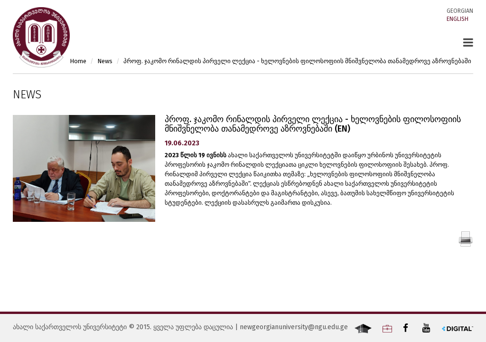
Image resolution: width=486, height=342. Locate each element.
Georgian (460, 11)
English (457, 19)
